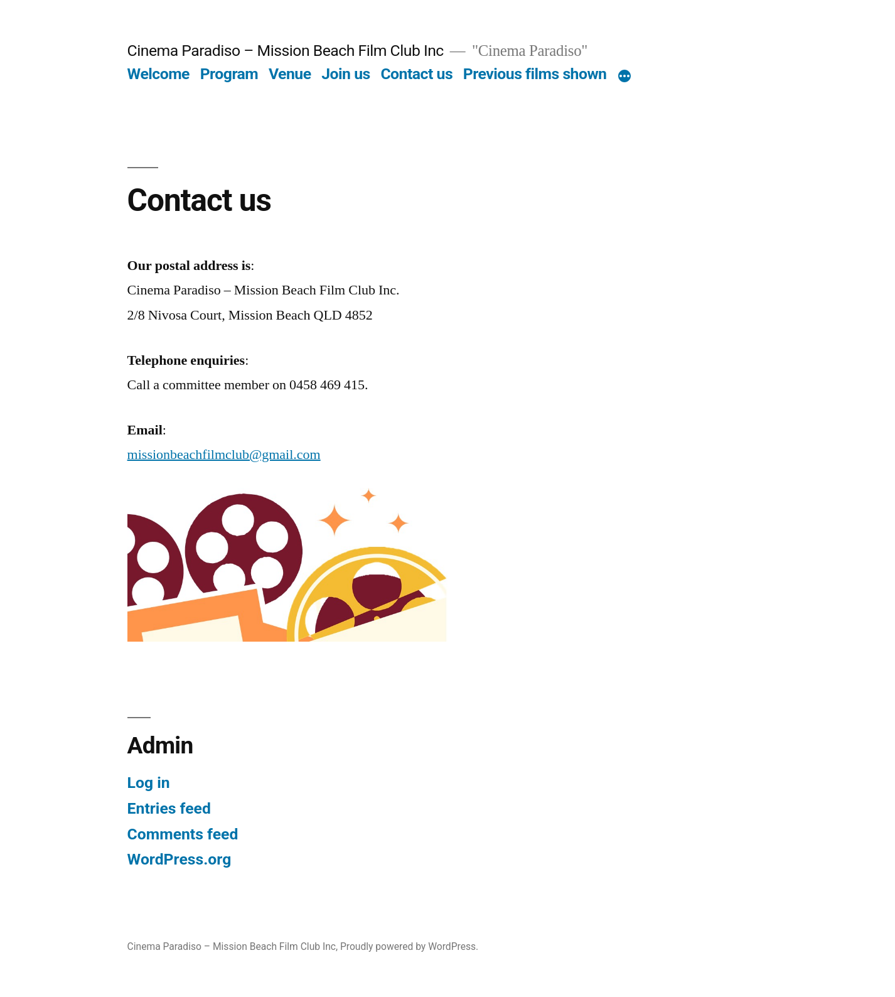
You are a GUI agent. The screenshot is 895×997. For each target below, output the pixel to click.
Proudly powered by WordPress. (409, 946)
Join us (345, 74)
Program (229, 74)
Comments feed (182, 834)
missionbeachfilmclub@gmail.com (224, 454)
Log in (148, 782)
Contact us (416, 74)
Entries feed (169, 808)
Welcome (158, 74)
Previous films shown (535, 74)
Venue (290, 74)
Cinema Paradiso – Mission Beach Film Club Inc (285, 50)
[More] (624, 76)
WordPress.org (179, 859)
